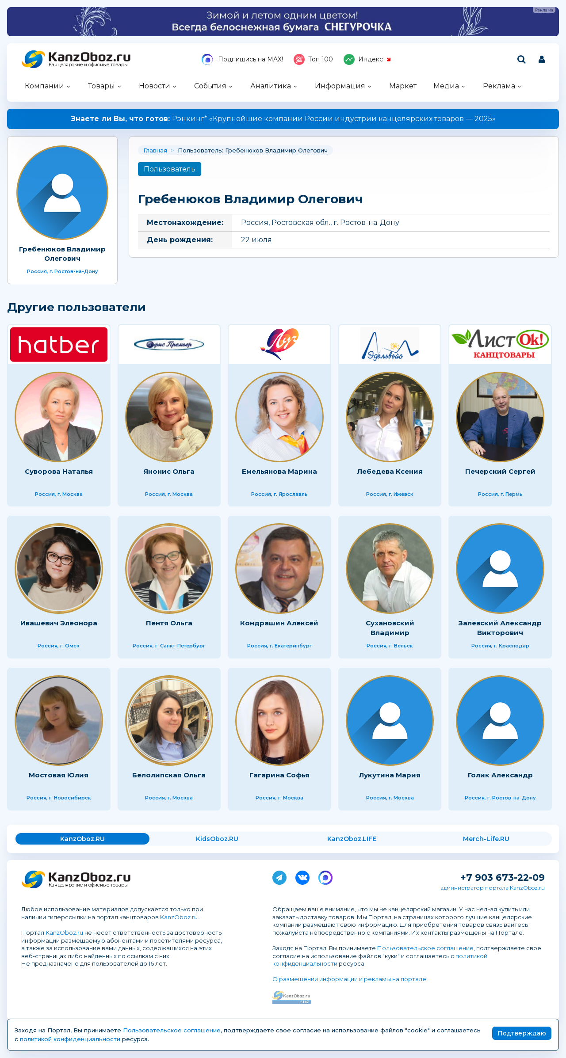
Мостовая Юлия (58, 775)
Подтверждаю (521, 1033)
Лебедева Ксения (390, 471)
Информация (340, 86)
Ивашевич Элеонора (58, 623)
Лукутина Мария (390, 775)
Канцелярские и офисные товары (88, 65)
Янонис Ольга (169, 471)
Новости (154, 86)
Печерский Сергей (500, 471)
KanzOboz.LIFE (351, 839)
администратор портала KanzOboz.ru (492, 887)
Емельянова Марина (279, 471)
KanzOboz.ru (179, 917)
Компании (44, 86)
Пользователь (169, 169)
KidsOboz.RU (217, 839)
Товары (101, 86)
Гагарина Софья (279, 775)
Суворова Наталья (59, 471)
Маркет (403, 86)
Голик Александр (500, 775)
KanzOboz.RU (82, 839)
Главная (155, 150)
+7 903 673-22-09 (502, 877)
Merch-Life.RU (486, 839)
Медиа (446, 86)
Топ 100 (313, 59)
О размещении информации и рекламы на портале (349, 978)
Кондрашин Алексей (279, 623)
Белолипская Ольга (169, 775)
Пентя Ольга (169, 623)
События (210, 86)
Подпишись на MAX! (242, 59)
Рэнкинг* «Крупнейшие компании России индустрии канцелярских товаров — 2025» (283, 118)
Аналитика (270, 86)
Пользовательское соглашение (425, 947)
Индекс (367, 59)
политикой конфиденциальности (70, 1039)
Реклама (499, 86)
